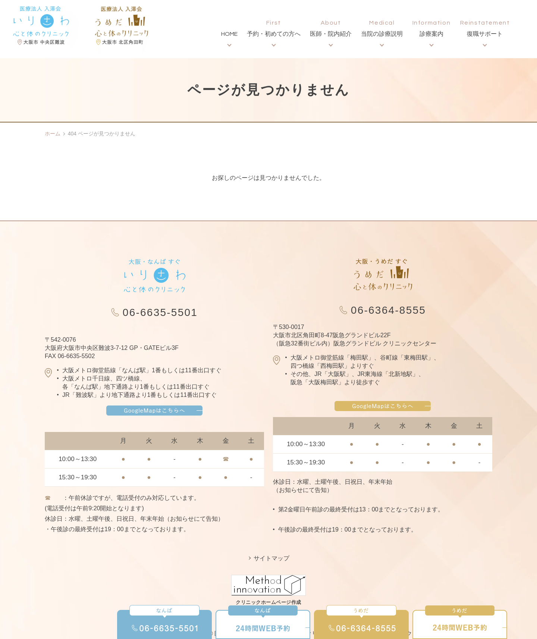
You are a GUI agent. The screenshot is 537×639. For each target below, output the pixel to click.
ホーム (52, 134)
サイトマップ (271, 558)
